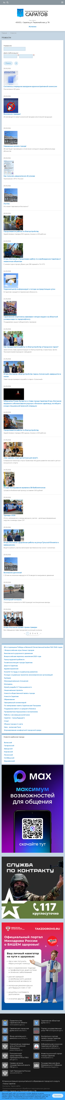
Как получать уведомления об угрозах (19, 176)
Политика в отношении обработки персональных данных (26, 1088)
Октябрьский (9, 758)
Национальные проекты (13, 690)
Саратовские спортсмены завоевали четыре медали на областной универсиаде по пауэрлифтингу (31, 318)
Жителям (32, 27)
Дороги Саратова (11, 666)
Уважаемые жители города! (15, 146)
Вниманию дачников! (13, 573)
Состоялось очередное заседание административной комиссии (30, 86)
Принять (57, 1096)
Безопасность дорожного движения (18, 653)
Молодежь (8, 684)
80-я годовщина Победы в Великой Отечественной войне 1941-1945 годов (33, 647)
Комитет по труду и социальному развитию (21, 672)
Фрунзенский (9, 761)
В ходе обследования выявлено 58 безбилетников (24, 488)
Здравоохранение (11, 669)
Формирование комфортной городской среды (22, 730)
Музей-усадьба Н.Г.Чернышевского (18, 687)
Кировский (8, 752)
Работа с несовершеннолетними (17, 715)
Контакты (6, 1086)
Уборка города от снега (13, 724)
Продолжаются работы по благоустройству (21, 231)
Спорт (6, 721)
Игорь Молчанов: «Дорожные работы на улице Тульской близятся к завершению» (31, 544)
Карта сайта (15, 1086)
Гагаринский (9, 746)
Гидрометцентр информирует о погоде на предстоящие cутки (29, 289)
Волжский (8, 743)
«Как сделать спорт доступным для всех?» (21, 458)
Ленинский (8, 755)
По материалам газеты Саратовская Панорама (22, 706)
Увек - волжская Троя (12, 727)
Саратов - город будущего (14, 718)
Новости (13, 33)
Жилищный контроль (13, 600)
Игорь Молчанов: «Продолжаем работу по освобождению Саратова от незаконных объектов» (32, 260)
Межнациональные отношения (16, 681)
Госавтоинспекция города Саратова (18, 662)
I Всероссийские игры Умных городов (19, 650)
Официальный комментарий (15, 703)
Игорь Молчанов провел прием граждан (20, 627)
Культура (7, 678)
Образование (9, 699)
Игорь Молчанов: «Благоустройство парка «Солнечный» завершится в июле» (32, 375)
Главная (4, 33)
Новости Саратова (11, 696)
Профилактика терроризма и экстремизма (21, 712)
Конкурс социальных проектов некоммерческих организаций (28, 675)
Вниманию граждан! (12, 114)
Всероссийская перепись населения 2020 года (22, 656)
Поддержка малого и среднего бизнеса (20, 709)
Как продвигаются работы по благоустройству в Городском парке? (31, 347)
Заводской (8, 749)
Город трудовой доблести (14, 659)
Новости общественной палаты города (19, 693)
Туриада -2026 (9, 515)
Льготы (7, 204)
